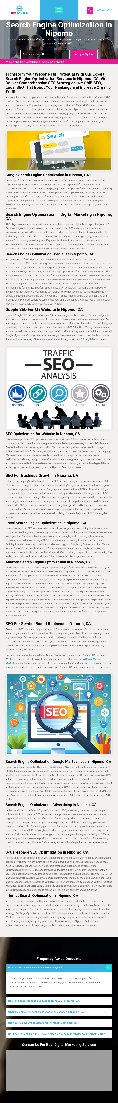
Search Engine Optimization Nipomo (44, 61)
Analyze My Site (84, 54)
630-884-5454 (104, 10)
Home (9, 61)
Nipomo (18, 61)
